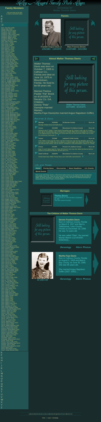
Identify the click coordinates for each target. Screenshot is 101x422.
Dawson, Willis (5, 313)
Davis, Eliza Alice (6, 87)
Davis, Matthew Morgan (7, 228)
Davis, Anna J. (5, 43)
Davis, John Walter (6, 169)
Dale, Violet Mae (5, 28)
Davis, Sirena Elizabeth (7, 270)
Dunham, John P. (6, 344)
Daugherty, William (6, 37)
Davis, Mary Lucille (6, 225)
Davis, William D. (6, 302)
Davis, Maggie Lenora (7, 199)
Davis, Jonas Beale (6, 173)
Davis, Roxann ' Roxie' (7, 258)
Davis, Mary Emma (6, 220)
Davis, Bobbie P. (5, 51)
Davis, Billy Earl (5, 49)
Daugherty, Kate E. (6, 33)
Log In (49, 418)
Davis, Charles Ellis (6, 56)
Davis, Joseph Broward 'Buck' (9, 181)
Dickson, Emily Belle (7, 332)
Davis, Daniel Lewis (6, 73)
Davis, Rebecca (5, 248)
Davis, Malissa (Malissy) (8, 200)
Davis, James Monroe (7, 139)
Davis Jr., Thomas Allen (7, 283)
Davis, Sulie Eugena (7, 272)
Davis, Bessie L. (5, 48)
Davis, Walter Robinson (7, 294)
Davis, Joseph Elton (6, 184)
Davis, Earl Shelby (6, 82)
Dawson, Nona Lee (6, 311)
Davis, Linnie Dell (6, 196)
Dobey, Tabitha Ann (6, 335)
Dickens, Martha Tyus (7, 328)
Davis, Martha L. (5, 204)
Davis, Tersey (5, 276)
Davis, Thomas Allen (7, 281)
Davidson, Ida (5, 40)
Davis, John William (6, 170)
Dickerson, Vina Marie (7, 331)
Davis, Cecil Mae (6, 55)
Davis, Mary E (5, 217)
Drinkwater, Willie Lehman (8, 339)
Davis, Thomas (5, 279)
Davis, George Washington (8, 114)
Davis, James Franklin (7, 133)
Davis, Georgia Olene (7, 118)
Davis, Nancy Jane (6, 233)
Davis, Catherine (6, 54)
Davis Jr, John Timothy (7, 167)
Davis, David (5, 74)
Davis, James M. (6, 137)
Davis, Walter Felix (6, 292)
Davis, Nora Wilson (6, 239)
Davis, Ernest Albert (6, 99)
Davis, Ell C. (4, 92)
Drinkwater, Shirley (6, 337)
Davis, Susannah (6, 274)
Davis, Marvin (5, 211)
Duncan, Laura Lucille (7, 342)
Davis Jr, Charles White (7, 63)
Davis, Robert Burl (6, 255)
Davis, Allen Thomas (7, 41)
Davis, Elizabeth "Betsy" (8, 91)
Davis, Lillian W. (5, 195)
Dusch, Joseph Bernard (7, 350)
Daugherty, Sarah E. (7, 36)
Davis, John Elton (6, 151)
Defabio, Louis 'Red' (7, 316)
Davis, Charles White (7, 62)
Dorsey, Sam (5, 336)
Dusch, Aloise (5, 347)
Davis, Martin (5, 209)
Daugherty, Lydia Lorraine (8, 34)
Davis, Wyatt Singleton (7, 307)
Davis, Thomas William (7, 285)
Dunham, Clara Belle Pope (8, 343)
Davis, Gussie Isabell (7, 121)
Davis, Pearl (4, 244)
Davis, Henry (5, 125)
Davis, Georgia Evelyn (7, 117)
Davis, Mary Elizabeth (7, 218)
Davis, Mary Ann (5, 214)
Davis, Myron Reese (7, 231)
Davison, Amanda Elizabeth (9, 309)
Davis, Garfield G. (6, 110)
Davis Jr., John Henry (7, 159)
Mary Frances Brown (76, 47)
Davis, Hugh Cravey (6, 128)
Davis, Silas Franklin (7, 268)
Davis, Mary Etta (5, 221)
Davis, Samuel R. (6, 261)
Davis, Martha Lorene (7, 206)
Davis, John (4, 150)
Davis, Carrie (5, 52)
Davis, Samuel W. (6, 262)
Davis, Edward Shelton (7, 85)
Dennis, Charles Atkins (7, 317)
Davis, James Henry (6, 135)
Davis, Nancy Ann (6, 232)
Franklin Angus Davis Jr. (51, 47)
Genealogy (55, 418)
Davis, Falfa (4, 100)
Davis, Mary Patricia (6, 226)
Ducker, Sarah (5, 340)
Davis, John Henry (6, 158)
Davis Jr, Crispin (6, 71)
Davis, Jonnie (5, 176)
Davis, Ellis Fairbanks (7, 93)
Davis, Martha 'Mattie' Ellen (8, 207)
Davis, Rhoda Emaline (7, 251)
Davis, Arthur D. (5, 44)
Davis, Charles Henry (7, 58)
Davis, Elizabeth (6, 88)
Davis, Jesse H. (5, 144)
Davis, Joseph (5, 177)
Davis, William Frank (7, 303)
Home (43, 418)
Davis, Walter (5, 289)
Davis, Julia (4, 188)
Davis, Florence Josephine (8, 102)
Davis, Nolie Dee (6, 237)
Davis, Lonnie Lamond (7, 198)
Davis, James (5, 130)
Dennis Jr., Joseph (6, 320)
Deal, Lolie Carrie (6, 314)
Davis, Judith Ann (6, 187)
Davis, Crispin (5, 70)
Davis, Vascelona (6, 287)
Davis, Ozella (5, 243)
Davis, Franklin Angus (7, 107)
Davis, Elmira (5, 97)
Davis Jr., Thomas (6, 280)
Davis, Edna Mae (6, 84)
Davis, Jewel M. (5, 147)
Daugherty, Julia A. (6, 32)
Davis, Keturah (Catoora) (8, 189)
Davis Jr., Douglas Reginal (8, 81)
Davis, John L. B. (6, 163)
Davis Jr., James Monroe (8, 140)
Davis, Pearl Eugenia (7, 246)
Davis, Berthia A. (6, 47)
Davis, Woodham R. (6, 306)
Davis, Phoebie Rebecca (8, 247)
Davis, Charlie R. (6, 67)
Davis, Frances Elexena (8, 103)
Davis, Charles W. (6, 60)
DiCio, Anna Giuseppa (7, 327)
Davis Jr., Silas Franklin (7, 269)
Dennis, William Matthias (8, 325)
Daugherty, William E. (7, 39)
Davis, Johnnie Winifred (7, 172)
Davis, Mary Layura (6, 224)
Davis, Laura (5, 191)
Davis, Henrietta (6, 124)
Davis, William (5, 296)
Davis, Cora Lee (5, 69)
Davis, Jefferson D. (6, 143)
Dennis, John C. (5, 318)
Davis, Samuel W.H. (6, 263)
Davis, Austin (5, 45)
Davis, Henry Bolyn (6, 126)
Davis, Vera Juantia (6, 288)
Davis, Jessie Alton (6, 145)
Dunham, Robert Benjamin (8, 346)
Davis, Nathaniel (6, 235)
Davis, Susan (5, 273)
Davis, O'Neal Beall (6, 241)
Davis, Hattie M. (5, 122)
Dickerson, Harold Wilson (8, 329)
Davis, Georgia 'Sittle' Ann (8, 119)
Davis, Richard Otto (6, 252)
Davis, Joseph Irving (7, 185)
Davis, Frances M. (6, 104)
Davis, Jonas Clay (6, 174)
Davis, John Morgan (6, 165)
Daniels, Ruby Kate (6, 30)
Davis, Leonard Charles (7, 192)
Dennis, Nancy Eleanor (7, 322)
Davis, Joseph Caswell (7, 183)
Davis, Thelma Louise (7, 277)
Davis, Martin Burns (6, 210)
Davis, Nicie (4, 236)
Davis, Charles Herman (7, 59)
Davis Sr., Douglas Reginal (8, 80)
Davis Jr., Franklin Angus (8, 108)
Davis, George (5, 111)
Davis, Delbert (5, 76)
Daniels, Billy (5, 29)
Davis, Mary (4, 213)
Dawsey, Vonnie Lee (7, 310)
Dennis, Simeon (5, 324)
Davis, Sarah (5, 265)
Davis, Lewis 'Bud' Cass (8, 193)
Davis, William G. (6, 305)
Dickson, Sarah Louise (7, 333)
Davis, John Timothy (7, 166)
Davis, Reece (5, 250)
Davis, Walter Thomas (7, 295)
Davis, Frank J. (5, 106)
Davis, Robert (5, 254)
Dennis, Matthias (6, 321)
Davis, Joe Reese (6, 148)
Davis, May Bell (5, 229)
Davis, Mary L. (5, 222)
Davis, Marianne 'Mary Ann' (9, 202)
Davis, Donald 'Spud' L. (7, 78)
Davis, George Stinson (7, 113)
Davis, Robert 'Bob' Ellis (8, 257)
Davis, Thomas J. (6, 284)
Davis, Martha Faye (6, 203)
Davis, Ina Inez (5, 129)
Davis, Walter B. (5, 291)
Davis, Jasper (5, 141)
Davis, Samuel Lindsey (7, 259)
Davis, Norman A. (6, 240)
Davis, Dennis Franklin (7, 77)
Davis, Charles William (7, 66)
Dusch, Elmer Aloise (6, 348)
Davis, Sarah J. (5, 266)
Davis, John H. (5, 156)
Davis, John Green (6, 154)
